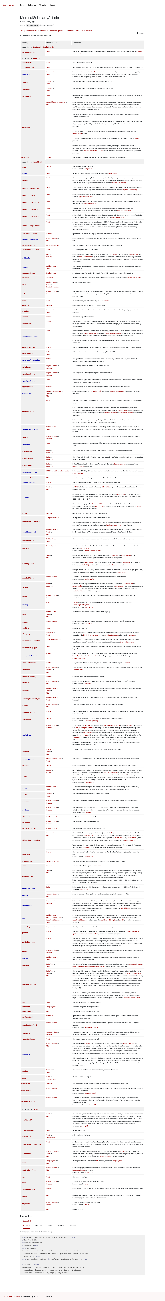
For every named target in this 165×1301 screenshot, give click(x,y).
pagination (26, 96)
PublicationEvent (53, 817)
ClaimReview (119, 586)
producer (25, 802)
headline (25, 628)
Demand (48, 770)
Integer (49, 81)
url (22, 1209)
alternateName (27, 1130)
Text (48, 51)
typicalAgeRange (28, 1039)
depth (114, 920)
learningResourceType (30, 699)
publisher (25, 823)
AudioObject (51, 282)
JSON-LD (61, 1226)
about (23, 168)
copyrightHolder (28, 374)
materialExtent (27, 760)
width (103, 920)
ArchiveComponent (91, 333)
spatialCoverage (79, 934)
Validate (42, 5)
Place (48, 347)
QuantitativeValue (53, 759)
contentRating (27, 353)
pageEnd (24, 82)
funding (24, 605)
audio (23, 284)
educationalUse (27, 540)
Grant (48, 602)
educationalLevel (28, 532)
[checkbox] (82, 33)
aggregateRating (28, 245)
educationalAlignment (30, 521)
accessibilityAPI (28, 195)
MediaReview (133, 254)
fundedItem (89, 607)
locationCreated (126, 413)
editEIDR (25, 498)
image (23, 1162)
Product (49, 670)
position (25, 795)
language (132, 635)
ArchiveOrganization (113, 333)
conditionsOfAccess (29, 337)
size (23, 919)
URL (47, 104)
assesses (24, 267)
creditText (26, 444)
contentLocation (28, 347)
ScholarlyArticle (58, 30)
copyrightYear (27, 387)
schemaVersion (27, 876)
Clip (48, 284)
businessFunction (110, 772)
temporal (25, 965)
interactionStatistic (30, 641)
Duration (49, 1016)
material (25, 752)
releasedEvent (27, 861)
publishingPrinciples (30, 840)
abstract (25, 173)
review (24, 866)
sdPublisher (84, 889)
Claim (48, 653)
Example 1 (27, 1221)
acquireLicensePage (29, 240)
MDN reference (126, 555)
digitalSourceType (29, 472)
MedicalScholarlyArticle (80, 30)
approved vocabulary (119, 183)
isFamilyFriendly (28, 677)
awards (106, 301)
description (26, 1136)
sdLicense (25, 895)
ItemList (49, 187)
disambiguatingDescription (32, 1144)
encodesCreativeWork (93, 551)
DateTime (49, 359)
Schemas (32, 5)
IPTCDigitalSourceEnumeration (58, 471)
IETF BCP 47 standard (90, 635)
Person (49, 234)
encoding (25, 548)
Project (130, 725)
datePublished (27, 465)
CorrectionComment (53, 391)
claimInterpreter (79, 658)
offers (24, 776)
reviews (98, 866)
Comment (49, 317)
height (108, 920)
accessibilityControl (30, 202)
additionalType (28, 1120)
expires (24, 587)
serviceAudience (134, 278)
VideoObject (128, 584)
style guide (85, 1126)
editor (24, 513)
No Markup (26, 1226)
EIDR (76, 487)
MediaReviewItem (85, 257)
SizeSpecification (53, 920)
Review (48, 866)
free (128, 663)
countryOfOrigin (28, 411)
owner (23, 1183)
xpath (137, 138)
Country (49, 400)
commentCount (27, 324)
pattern (24, 788)
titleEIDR (121, 494)
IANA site (115, 555)
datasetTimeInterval (132, 998)
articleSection (27, 67)
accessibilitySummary (30, 226)
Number (49, 387)
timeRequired (27, 1017)
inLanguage (26, 634)
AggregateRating (52, 245)
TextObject (50, 1137)
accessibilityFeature (30, 209)
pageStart (25, 89)
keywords (25, 691)
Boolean (49, 663)
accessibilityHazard (30, 216)
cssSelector (77, 134)
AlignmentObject (52, 518)
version (24, 1071)
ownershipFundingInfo (81, 605)
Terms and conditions (11, 1296)
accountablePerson (29, 234)
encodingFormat (27, 564)
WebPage (49, 257)
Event (48, 852)
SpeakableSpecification (55, 102)
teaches (109, 525)
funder (24, 597)
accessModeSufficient (30, 188)
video (23, 1078)
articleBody (26, 63)
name (23, 1177)
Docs (22, 5)
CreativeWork (33, 30)
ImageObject (51, 1007)
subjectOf (88, 169)
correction (26, 394)
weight (121, 920)
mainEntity (26, 720)
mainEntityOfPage (91, 721)
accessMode (25, 180)
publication (26, 817)
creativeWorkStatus (29, 429)
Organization (51, 291)
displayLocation (28, 482)
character (25, 305)
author (24, 294)
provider (25, 810)
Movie (94, 504)
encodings (85, 548)
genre (23, 614)
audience (25, 278)
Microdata (39, 1226)
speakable (25, 128)
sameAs (24, 1197)
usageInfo (25, 1054)
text (23, 1002)
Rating (48, 352)
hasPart (24, 622)
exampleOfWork (27, 578)
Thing (22, 30)
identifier (106, 487)
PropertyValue (52, 1151)
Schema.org (9, 5)
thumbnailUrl (27, 1011)
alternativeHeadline (30, 250)
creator (24, 437)
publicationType (28, 53)
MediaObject (51, 273)
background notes (106, 1156)
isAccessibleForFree (29, 663)
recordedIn (89, 857)
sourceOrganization (29, 927)
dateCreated (26, 451)
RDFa (50, 1226)
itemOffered (89, 782)
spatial (24, 933)
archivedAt (25, 258)
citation (25, 311)
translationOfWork (29, 1025)
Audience (49, 278)
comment (24, 317)
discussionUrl (27, 478)
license (24, 706)
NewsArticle (95, 72)
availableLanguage (112, 635)
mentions (25, 765)
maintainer (26, 735)
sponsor (24, 951)
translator (26, 1033)
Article (44, 30)
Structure (73, 1226)
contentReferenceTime (30, 360)
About (52, 5)
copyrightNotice (28, 381)
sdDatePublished (28, 888)
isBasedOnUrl (78, 670)
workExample (89, 579)
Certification (78, 466)
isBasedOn (25, 670)
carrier (89, 812)
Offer (48, 772)
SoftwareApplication (112, 725)
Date (48, 450)
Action (48, 1188)
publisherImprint (28, 828)
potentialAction (28, 1190)
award (23, 301)
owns (86, 1184)
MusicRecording (52, 287)
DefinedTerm (51, 266)
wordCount (25, 157)
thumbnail (25, 1007)
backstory (25, 74)
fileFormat (121, 572)
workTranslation (91, 1027)
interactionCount (127, 642)
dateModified (27, 458)
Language (49, 633)
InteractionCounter (53, 640)
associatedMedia (28, 273)
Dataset (87, 725)
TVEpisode (103, 504)
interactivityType (29, 648)
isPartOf (88, 624)
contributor (26, 367)
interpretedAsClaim (29, 656)
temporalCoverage (135, 964)
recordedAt (26, 854)
